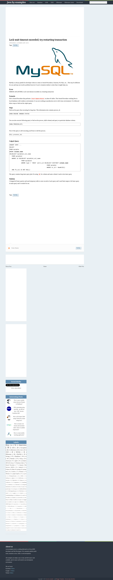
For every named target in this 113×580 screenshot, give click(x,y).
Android (21, 467)
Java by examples (16, 2)
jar (23, 486)
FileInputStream (13, 475)
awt (24, 520)
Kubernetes (20, 514)
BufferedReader (11, 505)
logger (25, 499)
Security (8, 480)
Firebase (21, 471)
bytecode (14, 523)
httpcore (22, 480)
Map (13, 469)
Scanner (22, 516)
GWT (7, 493)
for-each (20, 497)
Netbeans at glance (10, 477)
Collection (13, 449)
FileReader (24, 510)
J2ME (22, 475)
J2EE (52, 2)
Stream (12, 458)
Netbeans (18, 495)
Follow (13, 568)
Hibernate (59, 2)
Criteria (14, 471)
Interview (23, 445)
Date (11, 508)
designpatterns (9, 525)
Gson (9, 512)
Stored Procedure (10, 464)
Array (12, 462)
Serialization (8, 518)
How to (9, 445)
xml (18, 529)
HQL (14, 512)
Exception (23, 447)
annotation (19, 520)
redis (9, 529)
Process (15, 516)
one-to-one (24, 527)
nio (12, 527)
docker (14, 497)
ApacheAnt (16, 503)
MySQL (15, 45)
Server (14, 486)
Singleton (16, 518)
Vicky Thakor (15, 247)
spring (19, 469)
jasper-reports (16, 473)
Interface (10, 484)
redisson (13, 529)
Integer (25, 512)
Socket (22, 518)
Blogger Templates (60, 578)
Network (17, 484)
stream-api (8, 460)
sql (15, 501)
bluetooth (8, 523)
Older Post (81, 266)
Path (10, 516)
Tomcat (13, 520)
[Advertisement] (44, 22)
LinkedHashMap (9, 495)
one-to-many (17, 527)
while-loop (8, 503)
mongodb (8, 527)
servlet (10, 501)
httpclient (15, 480)
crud (23, 495)
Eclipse (8, 469)
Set (19, 486)
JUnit (9, 514)
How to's (32, 2)
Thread (8, 473)
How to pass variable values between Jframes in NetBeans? (19, 401)
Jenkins (14, 514)
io (25, 456)
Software (8, 520)
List (21, 449)
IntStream (19, 512)
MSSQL (19, 452)
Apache (24, 473)
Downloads (79, 2)
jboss (16, 499)
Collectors (8, 482)
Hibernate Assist (69, 2)
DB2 (25, 505)
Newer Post (8, 266)
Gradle (14, 493)
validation (21, 501)
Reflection (21, 477)
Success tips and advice (70, 578)
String (21, 458)
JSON (22, 493)
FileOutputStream (12, 490)
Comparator (16, 482)
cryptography (22, 523)
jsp (20, 499)
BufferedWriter (23, 488)
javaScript (8, 488)
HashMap (24, 482)
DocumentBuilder (9, 510)
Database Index (20, 462)
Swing (8, 456)
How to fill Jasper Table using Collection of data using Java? (19, 418)
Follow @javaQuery (16, 387)
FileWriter (21, 490)
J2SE (46, 2)
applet (16, 460)
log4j (23, 525)
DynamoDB (17, 510)
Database (40, 2)
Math (25, 514)
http (11, 499)
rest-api (15, 488)
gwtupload (16, 525)
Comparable (19, 505)
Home (45, 266)
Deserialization (20, 508)
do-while (8, 497)
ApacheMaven (23, 503)
